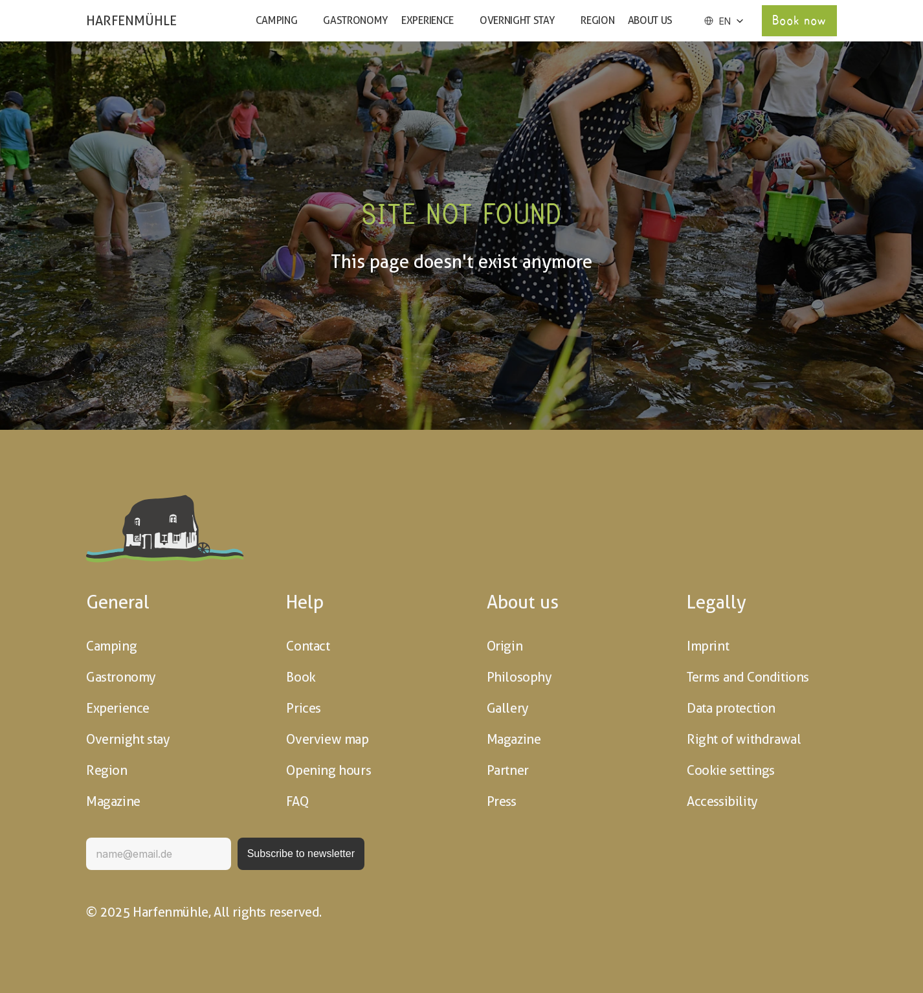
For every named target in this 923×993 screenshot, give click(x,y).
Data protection (731, 708)
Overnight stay (517, 20)
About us (650, 20)
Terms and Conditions (748, 677)
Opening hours (328, 770)
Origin (505, 646)
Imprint (708, 646)
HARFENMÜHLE (131, 20)
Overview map (327, 739)
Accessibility (722, 801)
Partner (508, 770)
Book (300, 677)
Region (597, 20)
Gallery (508, 708)
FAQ (297, 801)
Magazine (113, 801)
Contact (307, 646)
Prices (303, 708)
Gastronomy (355, 20)
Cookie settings (731, 770)
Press (502, 801)
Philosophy (519, 677)
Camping (277, 20)
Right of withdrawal (744, 739)
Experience (427, 20)
